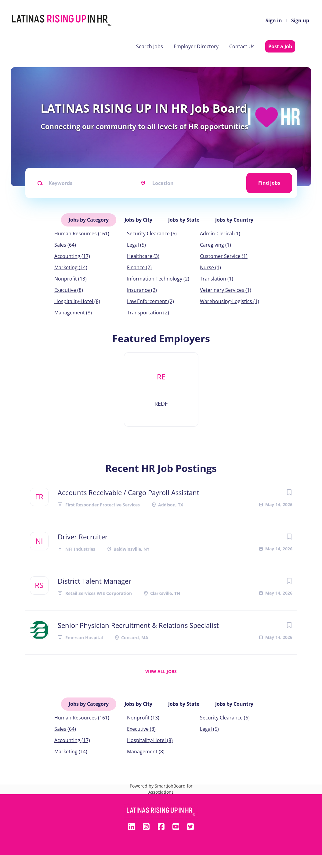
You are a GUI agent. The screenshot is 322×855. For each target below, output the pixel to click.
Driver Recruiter (83, 536)
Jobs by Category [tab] (89, 219)
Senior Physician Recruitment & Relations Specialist (138, 625)
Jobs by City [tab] (138, 219)
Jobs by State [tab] (183, 219)
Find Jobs (269, 182)
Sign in (274, 20)
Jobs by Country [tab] (234, 219)
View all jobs (161, 671)
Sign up (300, 20)
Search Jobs (149, 46)
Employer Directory (196, 46)
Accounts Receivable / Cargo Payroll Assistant (128, 492)
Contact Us (242, 46)
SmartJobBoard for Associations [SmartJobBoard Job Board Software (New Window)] (170, 789)
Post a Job (280, 46)
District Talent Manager (94, 580)
